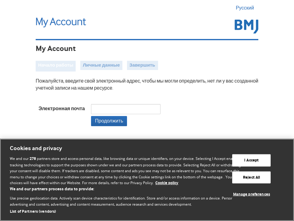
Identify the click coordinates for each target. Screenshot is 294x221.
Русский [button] (247, 8)
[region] (147, 180)
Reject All (251, 177)
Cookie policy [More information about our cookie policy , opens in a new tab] (166, 183)
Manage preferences (251, 194)
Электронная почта (61, 109)
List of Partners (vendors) (33, 211)
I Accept (251, 160)
